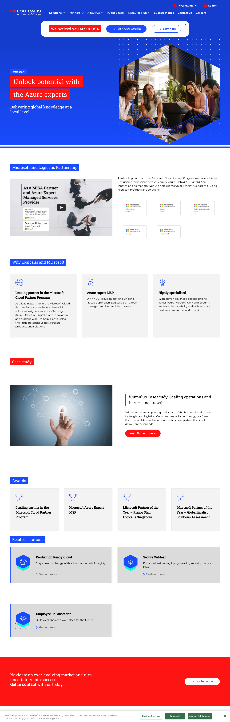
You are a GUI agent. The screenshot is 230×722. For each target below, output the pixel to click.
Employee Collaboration (53, 614)
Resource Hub (137, 12)
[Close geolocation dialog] (185, 24)
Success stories (164, 12)
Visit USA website (129, 28)
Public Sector (115, 12)
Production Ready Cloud (54, 557)
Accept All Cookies (199, 716)
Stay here (169, 28)
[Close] (224, 716)
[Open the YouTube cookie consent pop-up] (61, 207)
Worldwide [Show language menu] (188, 5)
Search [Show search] (212, 5)
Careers (201, 12)
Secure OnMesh (154, 557)
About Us (93, 12)
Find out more (145, 433)
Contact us (185, 12)
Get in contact (205, 681)
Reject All (175, 716)
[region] (115, 716)
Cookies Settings (151, 716)
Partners (74, 12)
